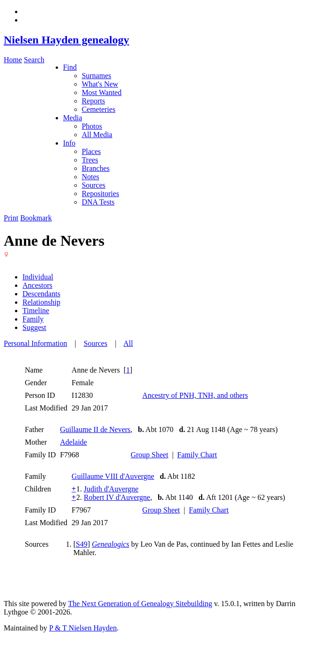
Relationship (41, 302)
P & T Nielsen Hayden (83, 628)
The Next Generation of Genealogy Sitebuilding (140, 604)
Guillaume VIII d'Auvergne (113, 476)
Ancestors (37, 285)
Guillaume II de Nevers (95, 429)
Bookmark (36, 218)
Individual (37, 277)
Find (70, 67)
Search (34, 60)
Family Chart (197, 455)
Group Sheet (149, 455)
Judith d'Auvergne (111, 489)
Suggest (34, 327)
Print (11, 218)
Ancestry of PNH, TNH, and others (195, 395)
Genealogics (110, 544)
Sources (96, 343)
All (128, 343)
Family (33, 319)
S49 (81, 544)
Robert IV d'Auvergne (117, 497)
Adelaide (73, 442)
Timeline (35, 311)
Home (13, 60)
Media (72, 118)
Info (69, 143)
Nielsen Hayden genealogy (66, 40)
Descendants (41, 294)
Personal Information (35, 343)
